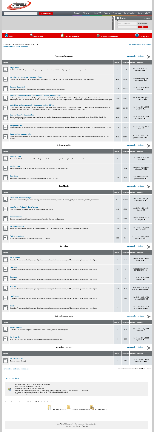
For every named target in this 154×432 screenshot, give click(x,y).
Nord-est (13, 267)
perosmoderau (139, 179)
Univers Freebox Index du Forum (15, 47)
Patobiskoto (139, 361)
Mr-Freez (139, 229)
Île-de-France (15, 258)
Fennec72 (139, 260)
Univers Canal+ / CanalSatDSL (22, 115)
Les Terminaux (16, 217)
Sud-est (13, 287)
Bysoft (139, 159)
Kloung (139, 330)
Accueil (77, 13)
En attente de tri (16, 359)
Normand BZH (139, 299)
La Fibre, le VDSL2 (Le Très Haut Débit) (26, 77)
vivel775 (139, 109)
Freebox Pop (15, 166)
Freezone (117, 13)
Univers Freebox (82, 426)
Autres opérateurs (17, 236)
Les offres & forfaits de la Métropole (24, 207)
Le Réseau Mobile (17, 226)
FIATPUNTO (139, 270)
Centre (12, 306)
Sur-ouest (13, 277)
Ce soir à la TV (144, 13)
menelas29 (139, 70)
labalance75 (139, 169)
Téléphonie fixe (16, 125)
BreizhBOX (139, 99)
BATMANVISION (139, 289)
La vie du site (15, 337)
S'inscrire (147, 18)
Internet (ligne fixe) (17, 87)
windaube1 (139, 118)
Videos (86, 13)
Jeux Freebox (129, 13)
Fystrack (139, 340)
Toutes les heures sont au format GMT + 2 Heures (134, 369)
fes (43, 388)
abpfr (139, 90)
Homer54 (139, 280)
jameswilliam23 (139, 138)
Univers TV (96, 13)
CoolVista (60, 424)
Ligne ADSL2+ (16, 68)
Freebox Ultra (15, 157)
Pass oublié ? (143, 24)
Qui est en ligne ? (13, 378)
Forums (107, 13)
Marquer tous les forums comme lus (16, 369)
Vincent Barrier (90, 424)
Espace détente (15, 327)
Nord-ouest (14, 296)
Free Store (14, 176)
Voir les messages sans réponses (139, 44)
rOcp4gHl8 (139, 219)
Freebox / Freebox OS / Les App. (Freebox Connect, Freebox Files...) (36, 96)
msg (139, 128)
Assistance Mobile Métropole (21, 198)
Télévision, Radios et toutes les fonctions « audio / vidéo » (32, 105)
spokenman (139, 80)
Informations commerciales (20, 134)
